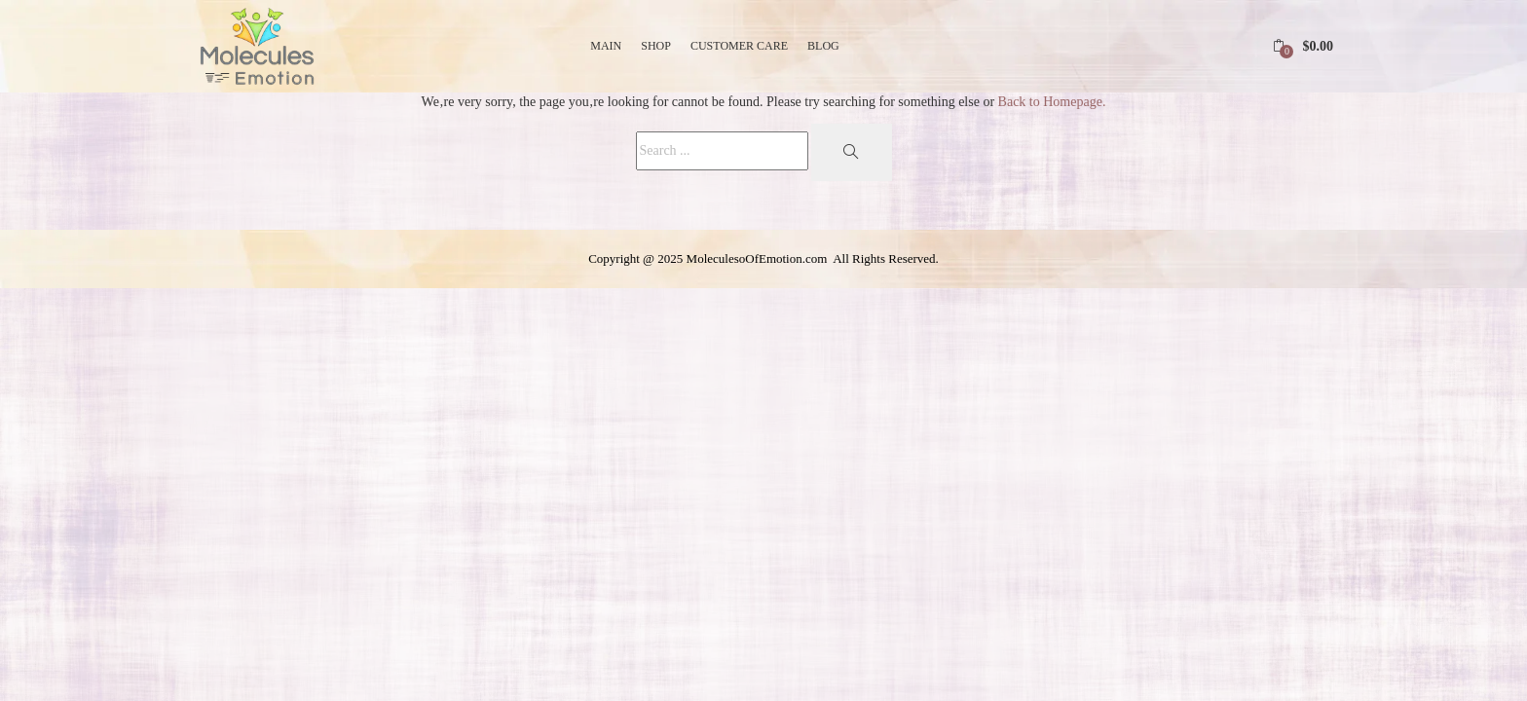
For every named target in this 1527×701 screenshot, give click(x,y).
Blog (823, 46)
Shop (656, 46)
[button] (1303, 46)
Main (605, 46)
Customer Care (739, 46)
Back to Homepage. (1052, 101)
